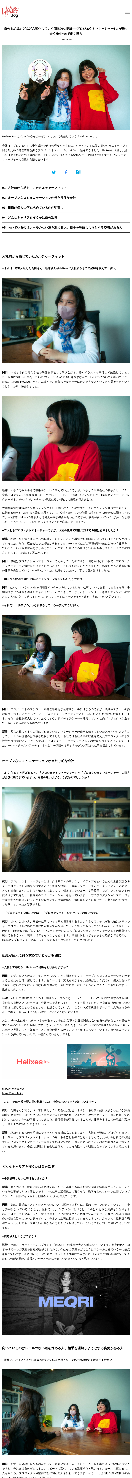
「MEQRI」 (59, 1244)
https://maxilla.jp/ (12, 1093)
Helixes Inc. (9, 136)
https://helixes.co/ (13, 1088)
